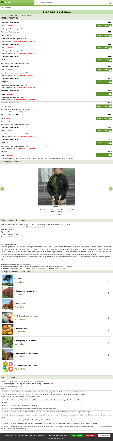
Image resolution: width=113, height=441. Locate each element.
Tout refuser (90, 435)
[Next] (110, 189)
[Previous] (2, 189)
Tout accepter (77, 435)
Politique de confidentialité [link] (57, 438)
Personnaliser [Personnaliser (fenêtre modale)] (104, 435)
